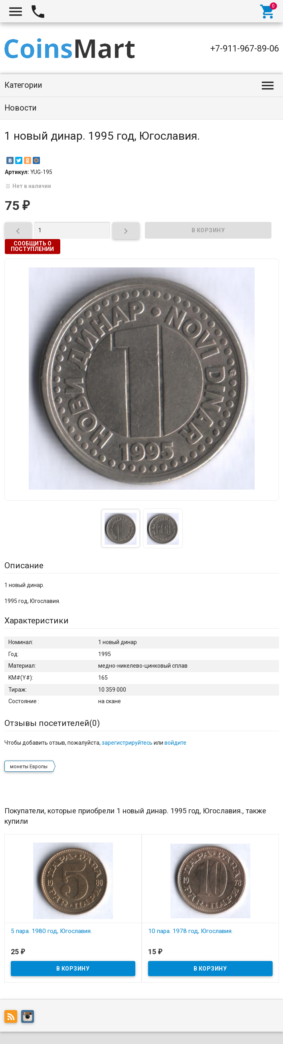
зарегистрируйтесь (127, 743)
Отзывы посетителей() (52, 723)
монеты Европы (28, 766)
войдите (175, 743)
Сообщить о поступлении (32, 246)
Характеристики (36, 620)
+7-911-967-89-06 (244, 48)
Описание (24, 565)
